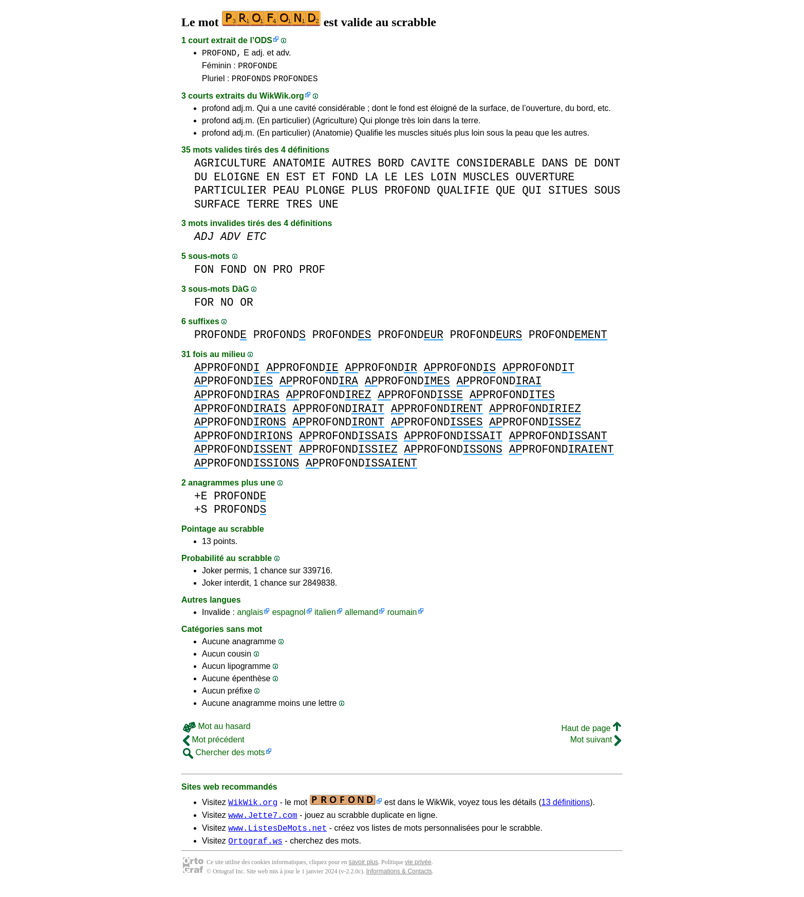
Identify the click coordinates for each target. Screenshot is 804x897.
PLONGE (325, 195)
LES (413, 181)
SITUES (568, 195)
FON (204, 274)
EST (296, 181)
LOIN (443, 181)
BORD (391, 167)
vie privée (418, 871)
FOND (345, 181)
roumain (402, 616)
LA (371, 181)
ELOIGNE (236, 181)
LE (391, 181)
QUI (531, 195)
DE (581, 167)
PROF (312, 274)
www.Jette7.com (262, 821)
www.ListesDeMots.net (277, 835)
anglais (250, 616)
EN (272, 181)
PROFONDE (257, 68)
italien (325, 616)
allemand (361, 616)
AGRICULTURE (230, 167)
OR (246, 307)
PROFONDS (251, 82)
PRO (282, 274)
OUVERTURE (544, 181)
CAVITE (430, 167)
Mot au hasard (217, 730)
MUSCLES (486, 181)
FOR (204, 307)
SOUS (607, 195)
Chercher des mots (224, 757)
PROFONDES (295, 82)
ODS (263, 40)
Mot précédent (214, 744)
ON (260, 274)
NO (227, 307)
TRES (299, 208)
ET (319, 181)
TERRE (263, 208)
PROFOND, (221, 54)
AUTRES (351, 167)
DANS (554, 167)
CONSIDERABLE (495, 167)
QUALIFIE (463, 195)
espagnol (289, 616)
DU (201, 181)
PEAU (286, 195)
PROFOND (407, 195)
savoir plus (363, 871)
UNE (328, 208)
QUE (505, 195)
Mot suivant (595, 744)
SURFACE (217, 208)
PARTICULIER (230, 195)
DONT (607, 167)
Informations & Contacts (399, 880)
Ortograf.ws (255, 849)
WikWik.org (281, 100)
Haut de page (591, 732)
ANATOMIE (299, 167)
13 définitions (565, 806)
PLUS (364, 195)
